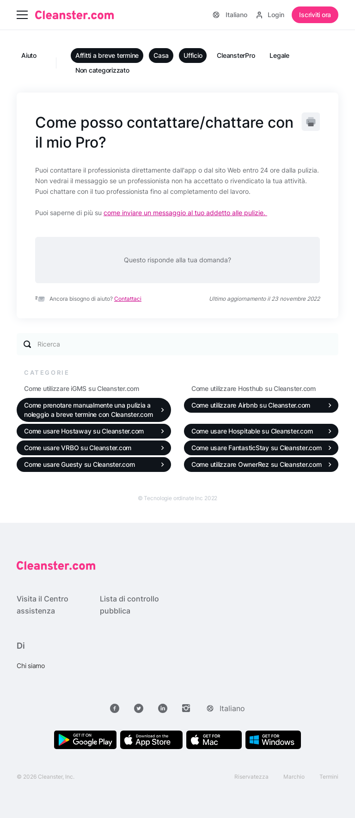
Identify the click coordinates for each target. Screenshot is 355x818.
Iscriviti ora (315, 15)
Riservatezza (251, 776)
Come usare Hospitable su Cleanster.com (252, 431)
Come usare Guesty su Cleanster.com (79, 464)
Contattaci (127, 298)
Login (270, 15)
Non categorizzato (102, 70)
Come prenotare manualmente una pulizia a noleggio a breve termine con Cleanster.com (88, 409)
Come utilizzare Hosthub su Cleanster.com (253, 388)
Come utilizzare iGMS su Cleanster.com (81, 388)
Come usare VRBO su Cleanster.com (77, 448)
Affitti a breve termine (107, 55)
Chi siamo (31, 665)
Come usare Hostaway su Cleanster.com (84, 431)
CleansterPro (236, 55)
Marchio (294, 776)
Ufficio (193, 55)
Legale (279, 55)
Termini (328, 776)
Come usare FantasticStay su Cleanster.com (256, 448)
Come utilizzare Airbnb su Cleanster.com (250, 405)
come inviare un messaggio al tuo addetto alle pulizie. (185, 213)
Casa (161, 55)
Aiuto (29, 55)
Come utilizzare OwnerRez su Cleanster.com (256, 464)
